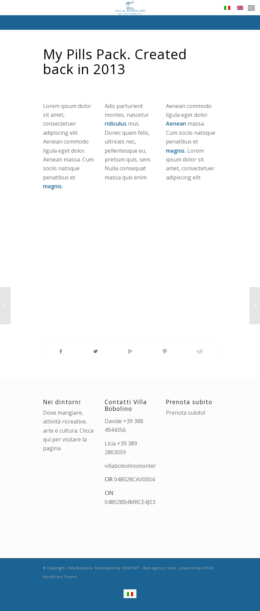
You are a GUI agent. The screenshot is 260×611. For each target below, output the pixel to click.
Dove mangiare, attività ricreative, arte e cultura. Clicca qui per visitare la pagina (68, 430)
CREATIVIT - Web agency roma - (150, 567)
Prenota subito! (185, 412)
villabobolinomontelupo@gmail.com (150, 466)
